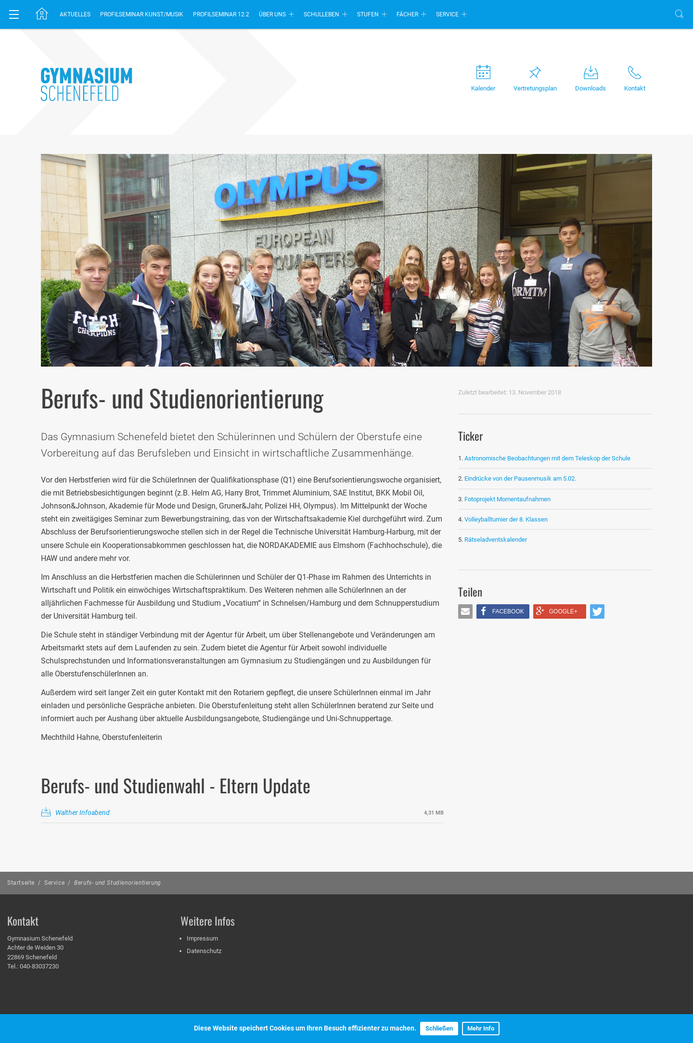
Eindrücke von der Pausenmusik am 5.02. (520, 478)
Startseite (21, 882)
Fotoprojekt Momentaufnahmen (507, 499)
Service (447, 14)
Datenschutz (204, 950)
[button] (465, 611)
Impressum (202, 938)
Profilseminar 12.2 (221, 14)
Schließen (439, 1028)
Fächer (407, 14)
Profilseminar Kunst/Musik (141, 14)
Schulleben (321, 14)
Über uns (272, 14)
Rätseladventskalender (495, 539)
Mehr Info (480, 1028)
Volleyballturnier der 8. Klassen (506, 519)
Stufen (368, 14)
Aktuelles (75, 14)
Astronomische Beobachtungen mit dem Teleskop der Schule (547, 458)
